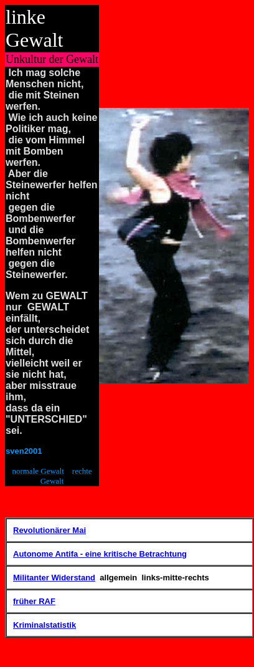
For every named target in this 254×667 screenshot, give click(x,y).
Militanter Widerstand (54, 577)
